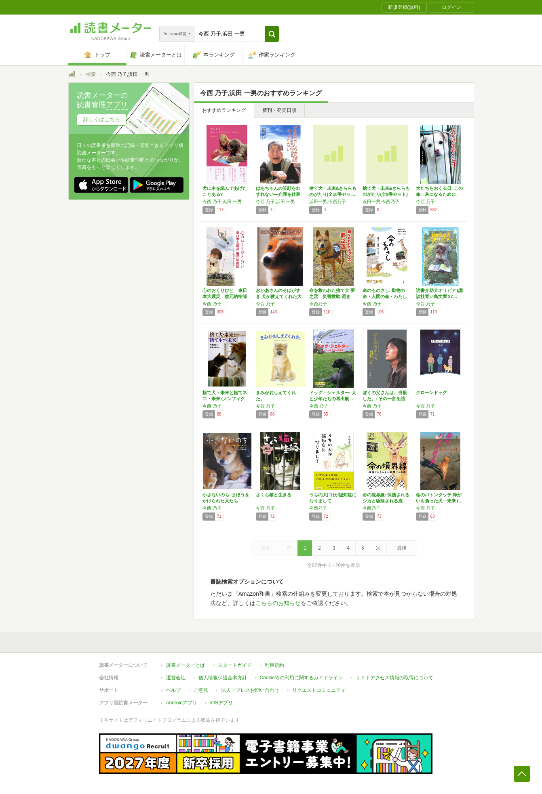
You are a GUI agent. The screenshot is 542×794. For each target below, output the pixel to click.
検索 (91, 74)
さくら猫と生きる (273, 494)
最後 (402, 548)
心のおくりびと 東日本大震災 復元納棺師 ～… (224, 296)
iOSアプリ (221, 702)
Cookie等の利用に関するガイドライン (301, 677)
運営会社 (176, 677)
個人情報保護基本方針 (222, 677)
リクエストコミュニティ (319, 690)
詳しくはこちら (101, 119)
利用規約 (274, 665)
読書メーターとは (185, 665)
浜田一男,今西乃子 (327, 201)
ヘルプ (173, 690)
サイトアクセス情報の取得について (394, 677)
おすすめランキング (224, 110)
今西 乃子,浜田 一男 (222, 201)
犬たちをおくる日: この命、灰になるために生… (439, 194)
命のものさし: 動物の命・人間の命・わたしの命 (385, 296)
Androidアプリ (181, 702)
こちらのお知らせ (278, 603)
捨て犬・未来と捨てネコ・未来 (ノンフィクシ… (224, 398)
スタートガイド (235, 665)
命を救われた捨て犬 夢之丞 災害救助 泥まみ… (332, 296)
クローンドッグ (431, 392)
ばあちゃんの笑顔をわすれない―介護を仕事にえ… (278, 194)
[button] (272, 34)
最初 (266, 548)
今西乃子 (318, 303)
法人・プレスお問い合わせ (250, 690)
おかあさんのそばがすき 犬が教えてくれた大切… (279, 296)
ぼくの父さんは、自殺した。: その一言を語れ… (385, 398)
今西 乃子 (425, 201)
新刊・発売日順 (279, 110)
